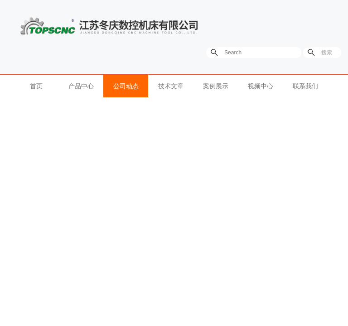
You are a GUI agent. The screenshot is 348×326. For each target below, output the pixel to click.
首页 (36, 86)
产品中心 (81, 86)
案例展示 (215, 86)
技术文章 (171, 86)
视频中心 (260, 86)
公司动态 (126, 86)
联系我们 (305, 86)
